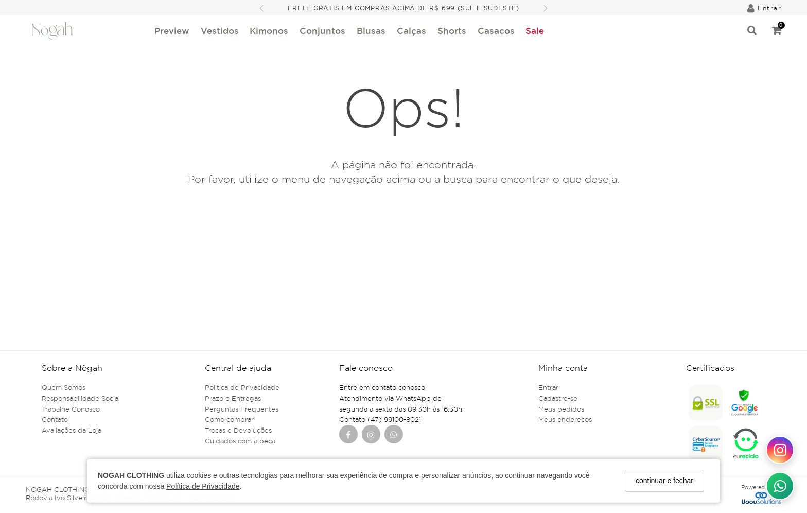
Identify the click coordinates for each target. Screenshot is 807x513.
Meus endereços (565, 419)
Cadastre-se (557, 398)
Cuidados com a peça (240, 440)
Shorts (451, 31)
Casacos (496, 31)
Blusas (371, 31)
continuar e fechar (664, 480)
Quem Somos (63, 387)
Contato (55, 419)
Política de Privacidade (202, 486)
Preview (171, 31)
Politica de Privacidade (242, 387)
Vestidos (220, 31)
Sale (534, 31)
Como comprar (229, 419)
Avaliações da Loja (71, 430)
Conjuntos (322, 31)
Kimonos (269, 31)
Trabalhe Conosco (71, 409)
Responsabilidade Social (81, 398)
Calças (411, 31)
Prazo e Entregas (233, 398)
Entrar (548, 387)
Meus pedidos (561, 409)
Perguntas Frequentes (241, 409)
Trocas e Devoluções (238, 430)
